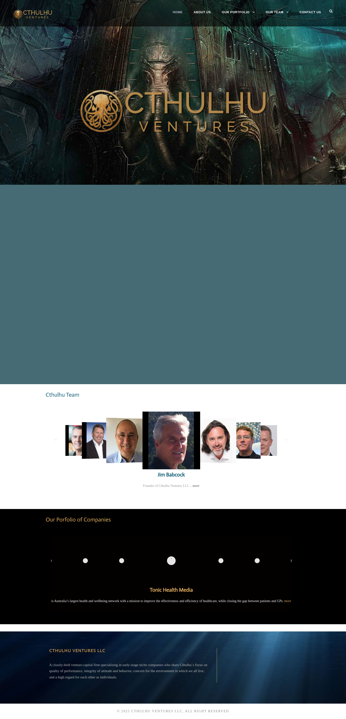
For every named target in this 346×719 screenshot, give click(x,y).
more (196, 486)
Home (178, 12)
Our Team (274, 12)
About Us (202, 12)
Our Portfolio (236, 12)
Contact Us (310, 12)
